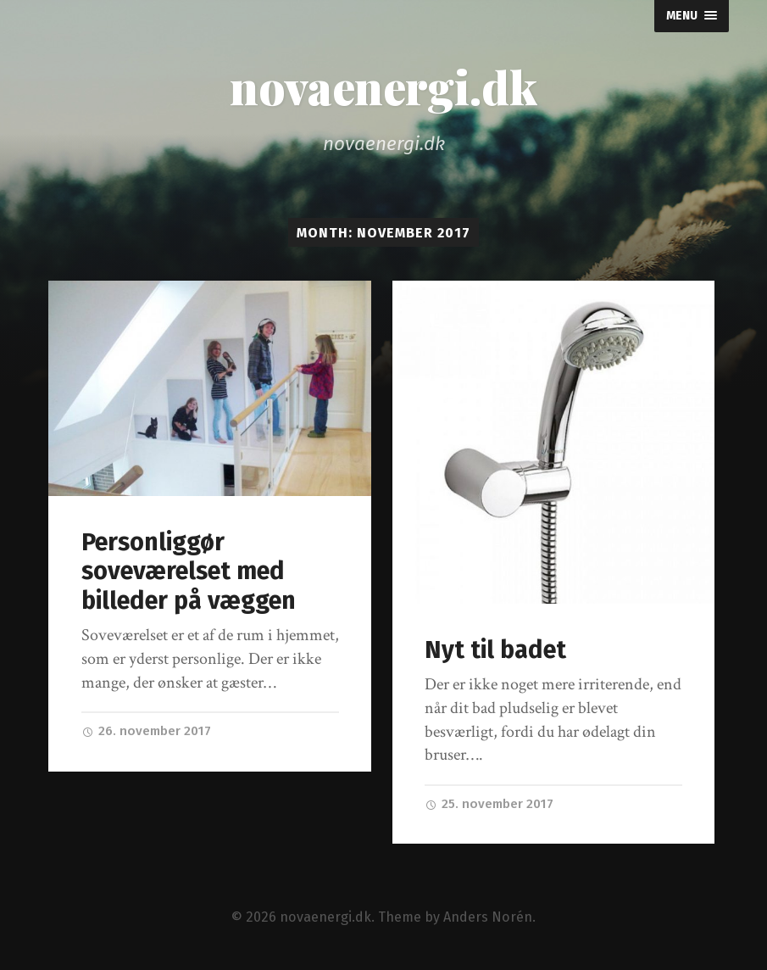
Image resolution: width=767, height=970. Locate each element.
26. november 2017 (146, 731)
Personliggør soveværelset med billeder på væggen (188, 571)
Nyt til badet (495, 650)
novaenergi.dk (383, 86)
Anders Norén (487, 917)
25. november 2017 (489, 803)
